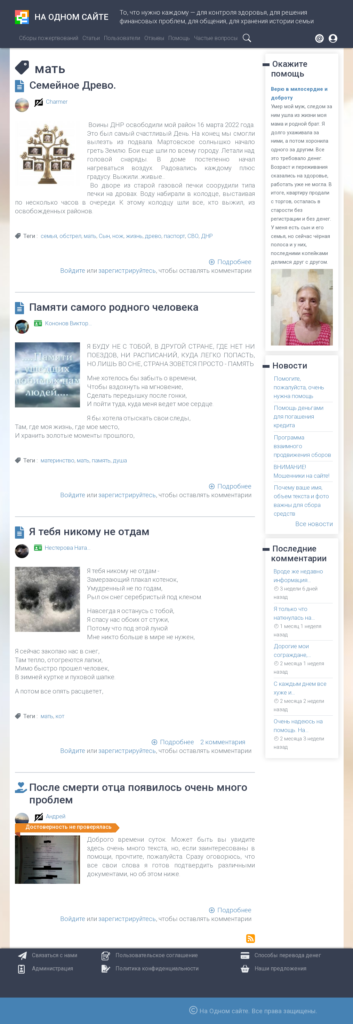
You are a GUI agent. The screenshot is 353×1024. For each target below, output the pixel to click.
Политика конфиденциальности (157, 968)
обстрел (70, 236)
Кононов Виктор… (68, 323)
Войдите (72, 270)
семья (49, 236)
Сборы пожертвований (48, 38)
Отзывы (154, 38)
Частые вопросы (216, 38)
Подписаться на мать (250, 938)
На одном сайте (62, 17)
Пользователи (122, 38)
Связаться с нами (54, 955)
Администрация (52, 968)
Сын (104, 236)
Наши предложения (280, 968)
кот (60, 716)
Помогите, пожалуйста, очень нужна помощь (299, 387)
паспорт (174, 236)
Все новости (314, 523)
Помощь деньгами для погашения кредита (298, 417)
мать (90, 236)
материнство (57, 460)
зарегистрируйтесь (127, 270)
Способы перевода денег (288, 955)
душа (120, 460)
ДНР (207, 236)
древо (153, 236)
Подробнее (234, 261)
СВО (193, 236)
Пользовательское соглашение (156, 955)
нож (117, 236)
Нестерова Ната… (68, 548)
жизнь (134, 236)
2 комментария (222, 742)
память (101, 460)
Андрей (55, 816)
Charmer (56, 101)
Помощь (179, 38)
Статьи (91, 38)
